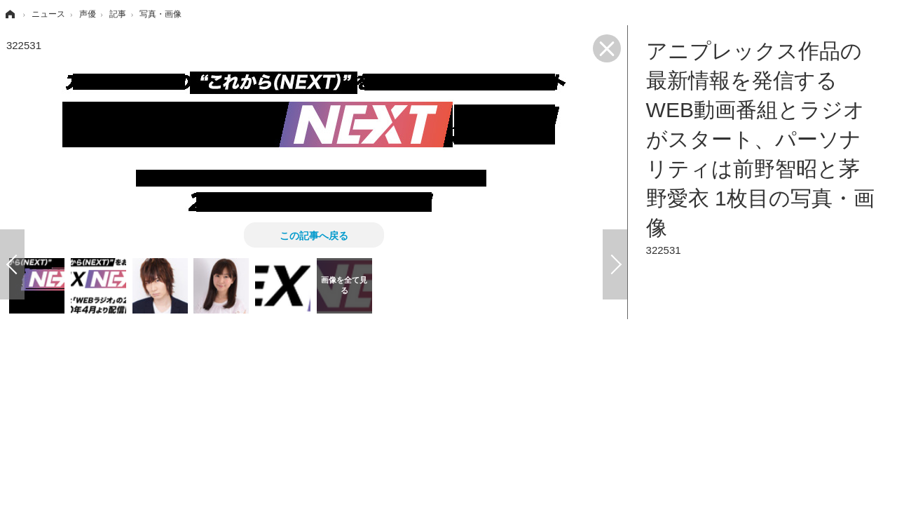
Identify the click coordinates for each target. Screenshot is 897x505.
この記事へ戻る (314, 235)
